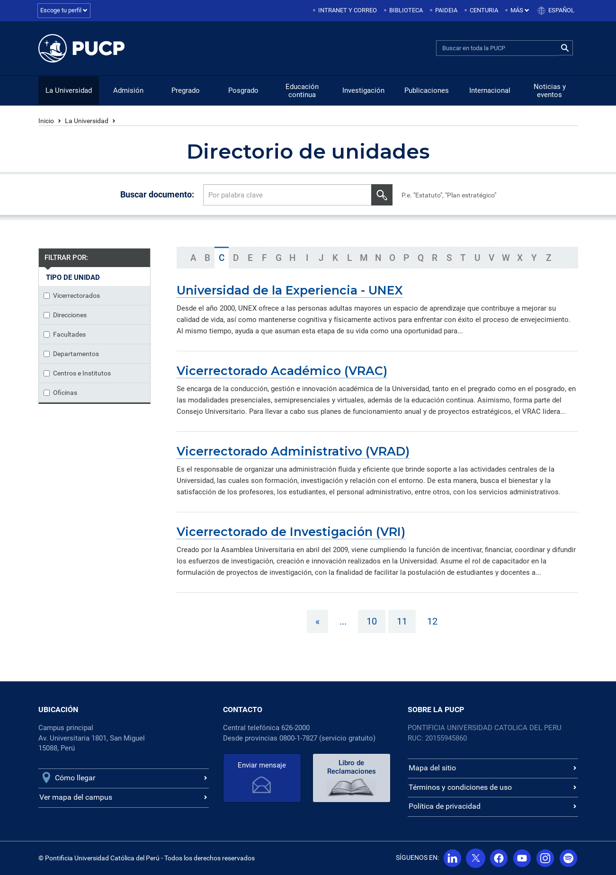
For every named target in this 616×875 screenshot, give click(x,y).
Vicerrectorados (72, 295)
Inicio (46, 121)
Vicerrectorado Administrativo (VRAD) (293, 451)
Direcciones (65, 315)
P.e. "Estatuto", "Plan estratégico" (449, 195)
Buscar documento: (157, 194)
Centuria (484, 10)
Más (519, 10)
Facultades (65, 334)
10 (371, 621)
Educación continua (302, 90)
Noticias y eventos (550, 90)
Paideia (446, 10)
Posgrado (243, 90)
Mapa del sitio (432, 767)
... (343, 621)
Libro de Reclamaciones (351, 767)
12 (432, 621)
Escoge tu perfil (64, 10)
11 (402, 621)
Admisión (128, 90)
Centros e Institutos (77, 373)
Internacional (489, 90)
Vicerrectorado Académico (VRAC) (282, 371)
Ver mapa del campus (75, 797)
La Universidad (68, 90)
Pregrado (185, 90)
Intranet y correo (347, 10)
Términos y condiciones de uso (460, 787)
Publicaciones (426, 90)
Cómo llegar (75, 777)
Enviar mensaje (262, 765)
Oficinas (60, 392)
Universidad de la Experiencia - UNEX (290, 290)
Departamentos (71, 353)
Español (561, 10)
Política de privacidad (445, 806)
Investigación (363, 90)
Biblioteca (406, 10)
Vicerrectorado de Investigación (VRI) (291, 532)
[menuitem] (346, 10)
